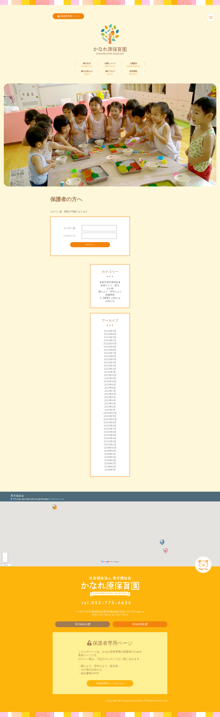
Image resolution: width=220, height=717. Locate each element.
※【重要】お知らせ (110, 297)
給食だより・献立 (110, 285)
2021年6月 (110, 394)
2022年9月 (110, 346)
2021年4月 (110, 400)
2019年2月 (110, 466)
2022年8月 (110, 349)
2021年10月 (110, 381)
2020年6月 (110, 431)
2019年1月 (110, 469)
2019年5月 (110, 457)
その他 (110, 288)
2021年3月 (110, 403)
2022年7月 (110, 353)
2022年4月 (110, 362)
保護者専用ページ (68, 16)
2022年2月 (110, 368)
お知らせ (110, 301)
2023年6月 (110, 334)
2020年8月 (110, 425)
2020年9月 (110, 422)
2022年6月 (110, 356)
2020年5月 (110, 435)
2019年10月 (110, 447)
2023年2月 (110, 340)
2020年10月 (110, 419)
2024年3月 (110, 330)
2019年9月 (110, 450)
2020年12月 (110, 412)
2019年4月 (110, 460)
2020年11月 (110, 416)
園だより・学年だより (110, 291)
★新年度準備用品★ (110, 282)
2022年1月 (110, 371)
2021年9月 (110, 384)
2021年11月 (110, 378)
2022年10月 (110, 343)
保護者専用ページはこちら (110, 683)
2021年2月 (110, 406)
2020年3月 (110, 441)
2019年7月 (110, 453)
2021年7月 (110, 390)
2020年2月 (110, 444)
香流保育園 (140, 624)
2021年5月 (110, 397)
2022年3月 (110, 365)
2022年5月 (110, 359)
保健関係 (110, 294)
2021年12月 (110, 375)
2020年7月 (110, 428)
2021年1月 (110, 409)
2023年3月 (110, 337)
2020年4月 (110, 438)
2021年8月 (110, 387)
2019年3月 (110, 463)
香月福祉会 (82, 624)
